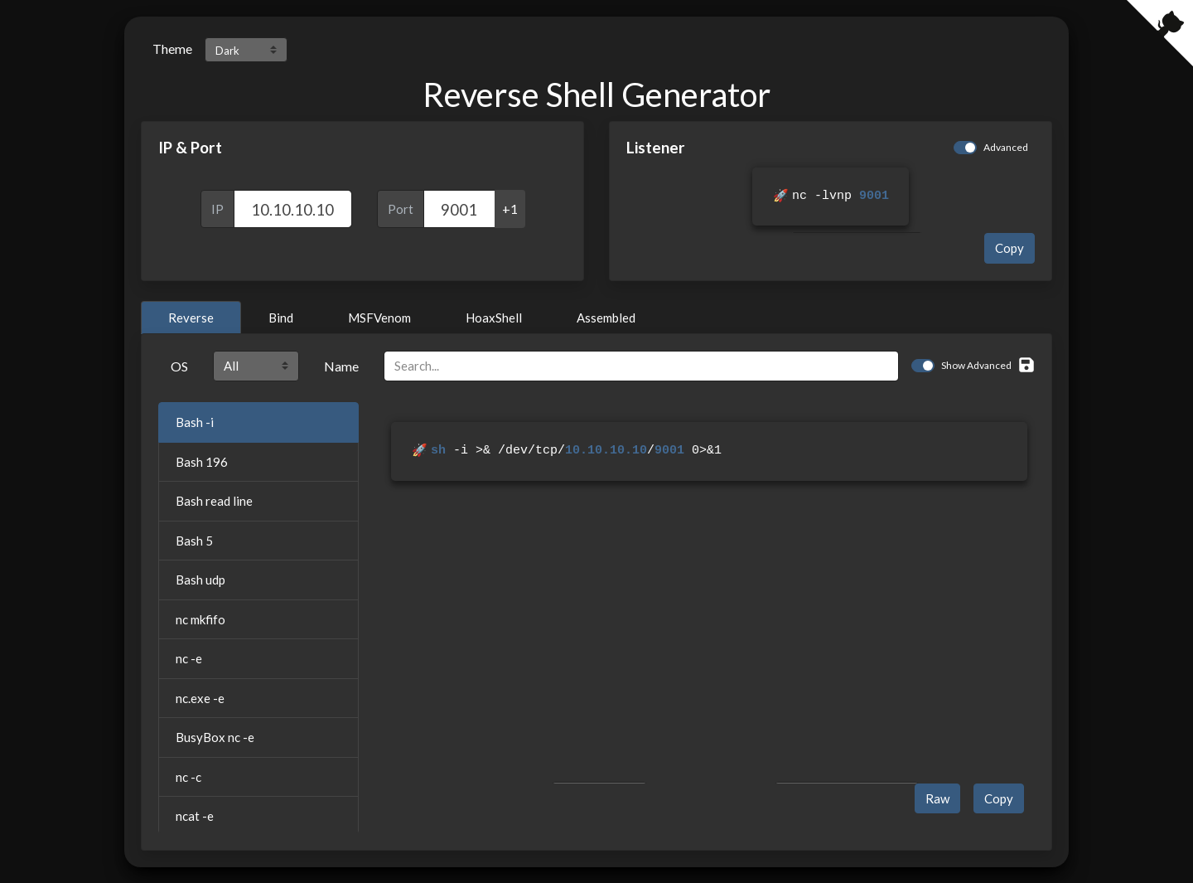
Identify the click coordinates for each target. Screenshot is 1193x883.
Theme (172, 48)
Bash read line (214, 499)
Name (341, 365)
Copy (1009, 247)
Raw (937, 797)
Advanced (1005, 147)
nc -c (188, 776)
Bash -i (195, 421)
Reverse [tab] (191, 316)
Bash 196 (202, 461)
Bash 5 (194, 539)
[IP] (293, 209)
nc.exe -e (200, 697)
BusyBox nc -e (215, 736)
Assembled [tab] (606, 316)
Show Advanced (976, 364)
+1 (510, 208)
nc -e (189, 657)
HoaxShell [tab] (494, 316)
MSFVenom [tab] (379, 316)
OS (179, 365)
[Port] (459, 209)
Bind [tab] (280, 316)
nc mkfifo (200, 618)
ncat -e (195, 815)
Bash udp (200, 578)
